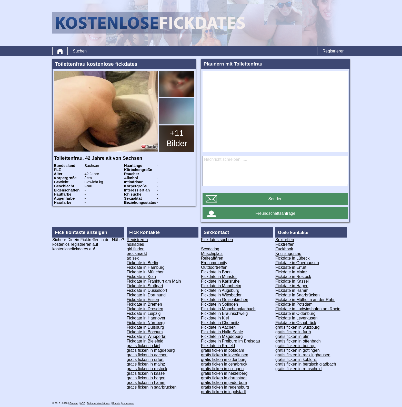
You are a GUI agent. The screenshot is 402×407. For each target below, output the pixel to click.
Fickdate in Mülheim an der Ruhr (305, 299)
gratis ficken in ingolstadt (223, 392)
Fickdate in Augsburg (220, 290)
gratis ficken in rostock (147, 369)
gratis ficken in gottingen (297, 350)
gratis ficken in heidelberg (224, 373)
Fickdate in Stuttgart (145, 286)
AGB (82, 403)
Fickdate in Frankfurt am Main (154, 281)
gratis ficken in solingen (222, 369)
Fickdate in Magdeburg (222, 336)
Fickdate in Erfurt (290, 267)
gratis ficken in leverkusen (224, 355)
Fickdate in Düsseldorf (147, 290)
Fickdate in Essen (143, 299)
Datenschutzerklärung (98, 403)
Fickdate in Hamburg (146, 267)
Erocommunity (214, 263)
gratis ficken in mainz (146, 364)
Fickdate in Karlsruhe (220, 281)
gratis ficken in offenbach (298, 341)
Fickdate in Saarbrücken (297, 295)
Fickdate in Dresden (145, 309)
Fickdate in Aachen (218, 327)
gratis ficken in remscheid (298, 369)
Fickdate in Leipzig (144, 313)
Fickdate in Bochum (145, 332)
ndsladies (135, 244)
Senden (275, 199)
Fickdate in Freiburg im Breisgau (230, 341)
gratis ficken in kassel (146, 373)
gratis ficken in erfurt (145, 359)
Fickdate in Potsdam (294, 304)
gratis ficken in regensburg (225, 387)
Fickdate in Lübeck (292, 258)
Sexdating (210, 249)
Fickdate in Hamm (291, 290)
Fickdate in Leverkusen (296, 318)
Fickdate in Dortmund (146, 295)
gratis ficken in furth (293, 332)
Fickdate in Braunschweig (224, 313)
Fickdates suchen (217, 240)
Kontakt (116, 403)
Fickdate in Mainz (291, 272)
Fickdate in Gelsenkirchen (224, 299)
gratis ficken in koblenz (296, 359)
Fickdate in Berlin (142, 263)
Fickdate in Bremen (144, 304)
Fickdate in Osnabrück (295, 322)
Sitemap (73, 403)
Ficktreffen (284, 244)
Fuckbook (284, 249)
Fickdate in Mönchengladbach (228, 309)
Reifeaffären (212, 258)
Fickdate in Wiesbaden (222, 295)
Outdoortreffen (214, 267)
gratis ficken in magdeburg (151, 350)
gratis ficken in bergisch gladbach (305, 364)
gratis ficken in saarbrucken (152, 387)
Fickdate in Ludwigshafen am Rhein (307, 309)
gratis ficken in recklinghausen (302, 355)
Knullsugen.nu (288, 253)
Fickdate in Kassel (292, 281)
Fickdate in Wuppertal (146, 336)
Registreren (137, 240)
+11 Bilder (176, 138)
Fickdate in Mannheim (221, 286)
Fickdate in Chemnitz (220, 322)
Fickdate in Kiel (215, 318)
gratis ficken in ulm (292, 336)
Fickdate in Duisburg (145, 327)
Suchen (80, 51)
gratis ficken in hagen (146, 378)
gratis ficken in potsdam (222, 350)
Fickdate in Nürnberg (146, 322)
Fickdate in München (146, 272)
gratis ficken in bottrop (295, 346)
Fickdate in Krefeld (218, 346)
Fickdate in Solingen (219, 304)
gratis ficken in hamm (146, 382)
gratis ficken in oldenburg (224, 359)
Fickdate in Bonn (216, 272)
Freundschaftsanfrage (275, 213)
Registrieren (334, 51)
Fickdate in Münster (219, 276)
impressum (128, 403)
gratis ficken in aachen (147, 355)
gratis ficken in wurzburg (297, 327)
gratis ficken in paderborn (224, 382)
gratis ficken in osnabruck (224, 364)
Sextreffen (284, 240)
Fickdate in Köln (141, 276)
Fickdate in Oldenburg (295, 313)
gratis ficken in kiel (143, 346)
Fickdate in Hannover (146, 318)
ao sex (133, 258)
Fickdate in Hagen (291, 286)
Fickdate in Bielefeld (145, 341)
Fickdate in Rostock (293, 276)
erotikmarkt (137, 253)
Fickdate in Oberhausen (297, 263)
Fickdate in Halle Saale (222, 332)
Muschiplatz (212, 253)
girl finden (135, 249)
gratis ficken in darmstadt (224, 378)
